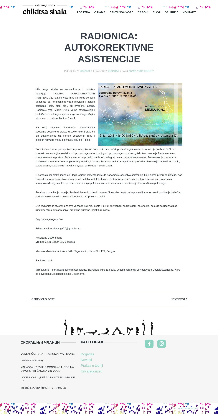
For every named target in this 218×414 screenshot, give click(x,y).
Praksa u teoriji (92, 365)
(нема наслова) (32, 360)
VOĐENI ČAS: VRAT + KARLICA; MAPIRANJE (48, 353)
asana (132, 71)
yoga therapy (145, 71)
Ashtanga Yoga (122, 12)
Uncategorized (91, 371)
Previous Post (42, 299)
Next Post (179, 299)
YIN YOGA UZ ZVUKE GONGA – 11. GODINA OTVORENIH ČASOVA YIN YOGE (47, 369)
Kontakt (189, 12)
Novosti (86, 360)
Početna (83, 12)
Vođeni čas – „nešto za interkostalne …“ (48, 379)
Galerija (171, 12)
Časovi (143, 12)
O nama (99, 12)
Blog (156, 12)
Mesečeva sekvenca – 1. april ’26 (43, 387)
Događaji (113, 71)
